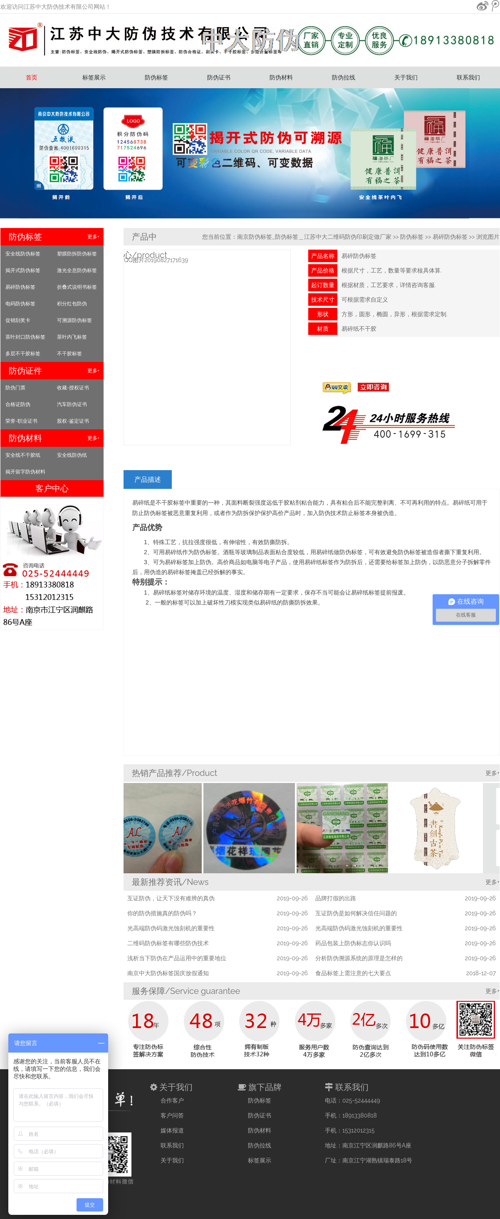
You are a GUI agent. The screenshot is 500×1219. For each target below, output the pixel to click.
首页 (31, 77)
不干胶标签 (69, 354)
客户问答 (172, 1115)
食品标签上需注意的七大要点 (353, 973)
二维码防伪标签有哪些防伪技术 (168, 943)
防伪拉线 (343, 77)
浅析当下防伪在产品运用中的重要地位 (176, 958)
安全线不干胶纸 (22, 455)
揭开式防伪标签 (22, 270)
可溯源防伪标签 (74, 320)
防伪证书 (218, 77)
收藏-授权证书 (73, 388)
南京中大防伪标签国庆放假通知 (168, 973)
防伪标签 (156, 77)
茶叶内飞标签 (72, 337)
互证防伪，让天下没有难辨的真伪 (171, 898)
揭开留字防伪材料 (25, 472)
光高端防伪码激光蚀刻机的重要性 (171, 928)
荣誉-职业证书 (21, 421)
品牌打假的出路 (335, 898)
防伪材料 (281, 77)
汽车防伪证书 (72, 404)
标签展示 (94, 77)
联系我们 (468, 77)
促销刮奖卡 (17, 320)
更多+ (93, 237)
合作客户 (172, 1100)
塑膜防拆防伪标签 (77, 254)
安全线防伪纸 (72, 455)
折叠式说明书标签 (77, 287)
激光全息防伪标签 (77, 270)
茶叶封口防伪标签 (25, 337)
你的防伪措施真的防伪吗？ (162, 913)
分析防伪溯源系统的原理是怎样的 (359, 958)
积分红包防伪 (72, 304)
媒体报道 (172, 1130)
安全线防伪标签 (22, 254)
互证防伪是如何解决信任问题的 (356, 913)
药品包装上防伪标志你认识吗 (353, 943)
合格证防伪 (17, 404)
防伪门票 (15, 388)
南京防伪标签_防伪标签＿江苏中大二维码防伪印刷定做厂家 (314, 236)
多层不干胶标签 (22, 354)
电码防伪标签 (20, 304)
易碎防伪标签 (20, 287)
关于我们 (406, 77)
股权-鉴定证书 (73, 421)
